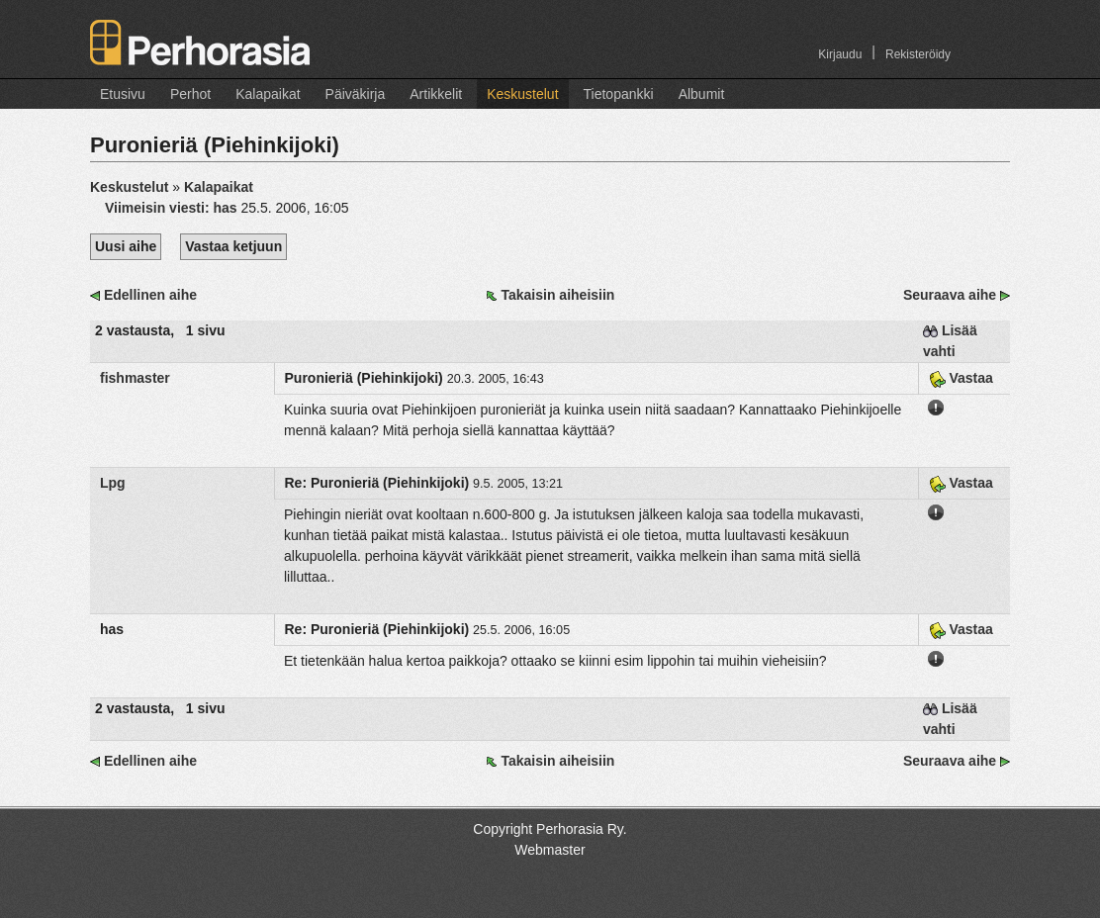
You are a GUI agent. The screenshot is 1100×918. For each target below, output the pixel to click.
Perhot (190, 94)
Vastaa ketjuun (233, 246)
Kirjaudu (840, 54)
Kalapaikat (267, 94)
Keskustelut (522, 94)
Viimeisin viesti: (172, 208)
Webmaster (549, 850)
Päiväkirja (355, 94)
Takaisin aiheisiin (557, 295)
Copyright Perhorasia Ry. (549, 829)
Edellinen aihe (150, 295)
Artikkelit (436, 94)
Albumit (702, 94)
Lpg (113, 483)
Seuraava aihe (949, 295)
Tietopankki (619, 94)
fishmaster (135, 378)
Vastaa (961, 378)
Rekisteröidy (918, 54)
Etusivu (122, 94)
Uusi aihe (125, 246)
